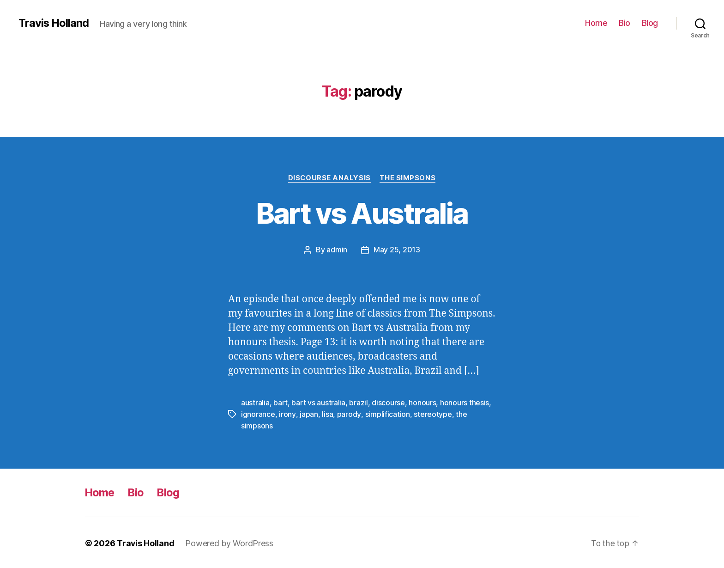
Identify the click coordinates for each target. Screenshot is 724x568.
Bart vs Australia (362, 213)
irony (287, 413)
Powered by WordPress (230, 542)
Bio (624, 23)
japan (308, 413)
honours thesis (464, 402)
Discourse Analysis (329, 178)
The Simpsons (408, 178)
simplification (386, 413)
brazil (358, 402)
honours (422, 402)
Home (596, 23)
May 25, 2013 (397, 250)
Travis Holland (54, 23)
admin (336, 250)
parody (348, 413)
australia (255, 402)
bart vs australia (318, 402)
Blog (650, 23)
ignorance (258, 413)
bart (280, 402)
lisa (326, 413)
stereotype (432, 413)
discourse (388, 402)
